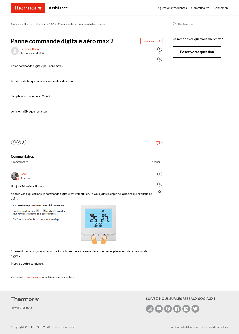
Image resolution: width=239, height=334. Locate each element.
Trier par (155, 161)
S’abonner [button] (149, 40)
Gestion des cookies (215, 327)
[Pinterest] (168, 309)
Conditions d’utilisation (183, 327)
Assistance (58, 7)
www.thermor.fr (23, 307)
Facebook (13, 142)
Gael (24, 173)
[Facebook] (177, 309)
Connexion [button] (221, 8)
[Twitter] (195, 309)
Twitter (18, 142)
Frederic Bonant (31, 49)
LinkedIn (24, 142)
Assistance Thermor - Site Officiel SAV (32, 24)
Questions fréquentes (172, 8)
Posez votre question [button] (197, 52)
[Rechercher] (199, 24)
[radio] (159, 49)
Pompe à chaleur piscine (91, 24)
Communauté (200, 8)
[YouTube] (159, 309)
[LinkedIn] (186, 309)
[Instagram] (150, 309)
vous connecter (33, 277)
